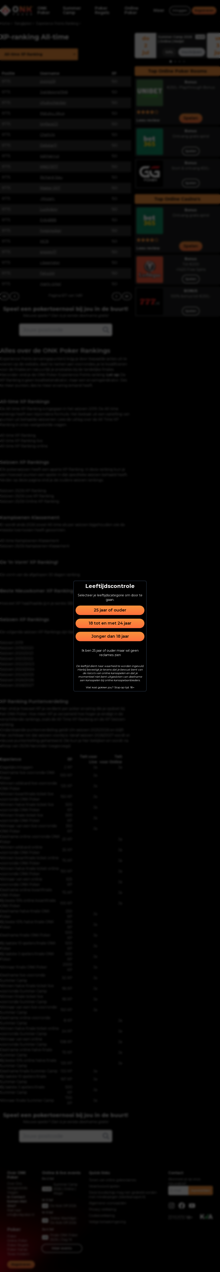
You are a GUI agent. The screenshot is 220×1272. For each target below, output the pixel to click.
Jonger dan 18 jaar (110, 636)
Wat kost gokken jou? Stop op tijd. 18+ (110, 687)
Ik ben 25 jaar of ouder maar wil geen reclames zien (110, 653)
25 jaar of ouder (110, 610)
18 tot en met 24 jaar (110, 623)
